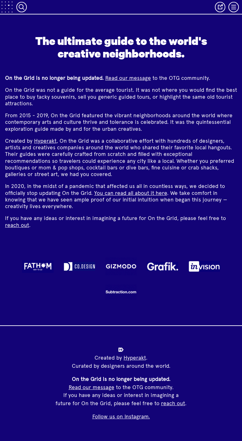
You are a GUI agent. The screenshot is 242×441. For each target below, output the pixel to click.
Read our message (128, 78)
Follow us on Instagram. (121, 416)
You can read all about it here (130, 193)
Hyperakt (45, 141)
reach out (17, 225)
